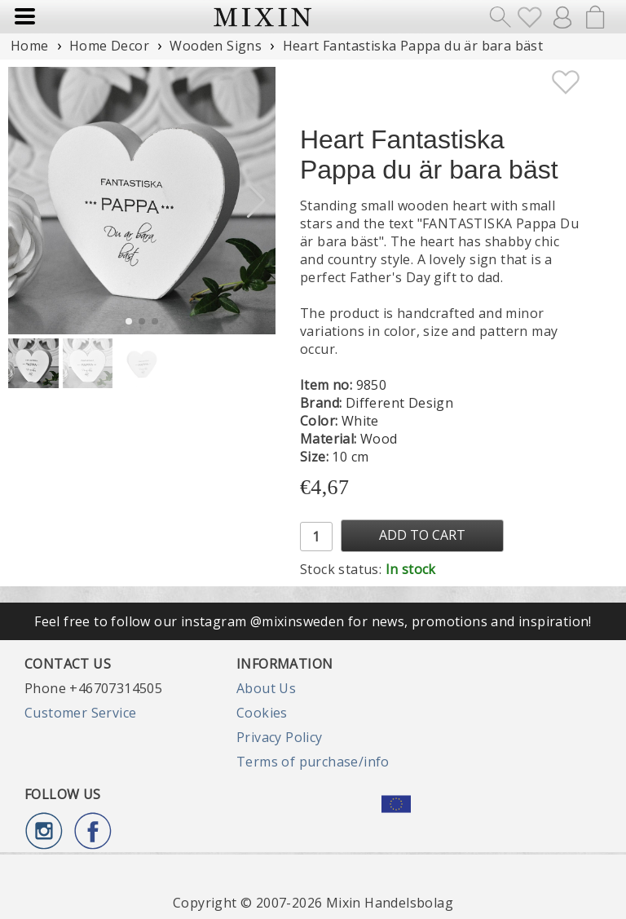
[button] (256, 201)
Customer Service (80, 713)
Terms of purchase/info (313, 762)
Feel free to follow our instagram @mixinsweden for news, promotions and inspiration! (313, 621)
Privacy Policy (279, 737)
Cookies (262, 713)
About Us (266, 688)
